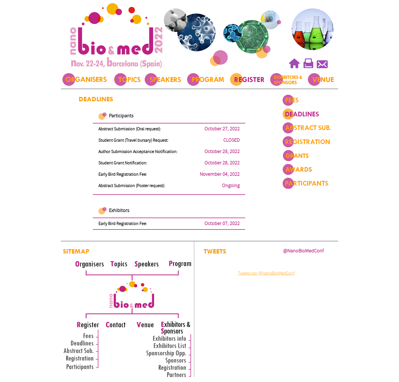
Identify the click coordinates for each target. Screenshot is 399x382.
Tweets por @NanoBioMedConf (266, 273)
